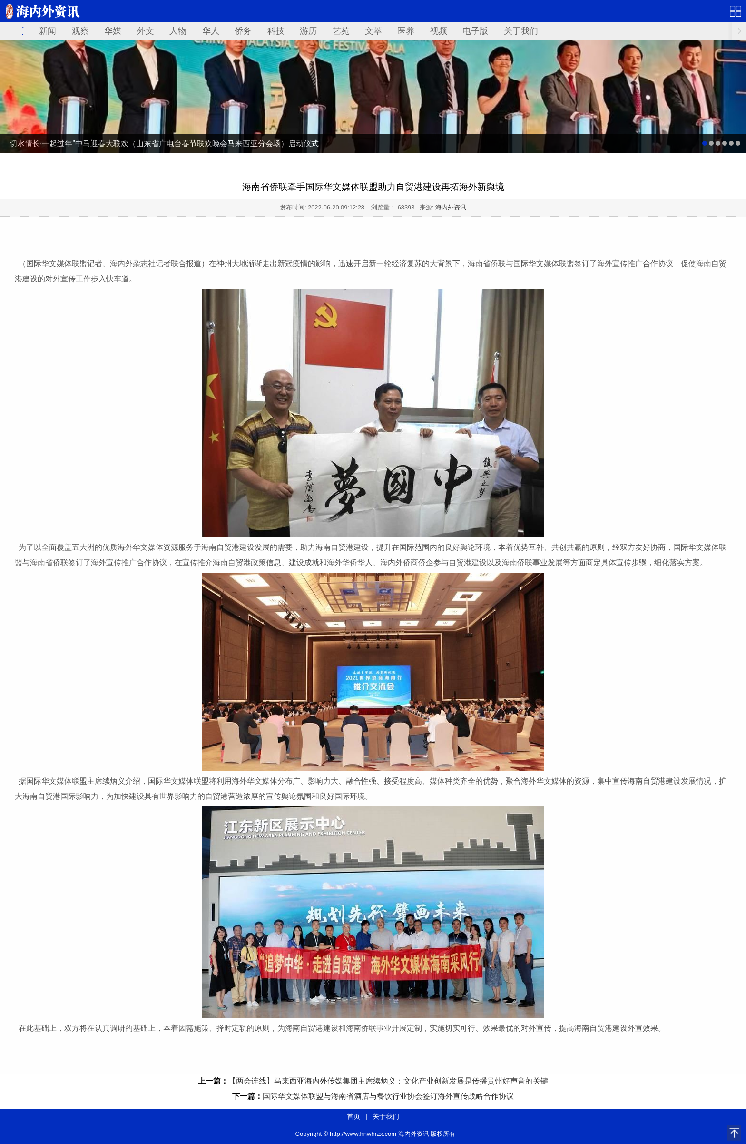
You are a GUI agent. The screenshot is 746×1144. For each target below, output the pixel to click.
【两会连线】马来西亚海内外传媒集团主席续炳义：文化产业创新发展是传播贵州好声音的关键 (388, 1081)
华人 (210, 31)
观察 (80, 31)
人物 (177, 31)
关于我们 (521, 31)
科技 (276, 31)
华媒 (112, 31)
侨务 (243, 31)
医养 (405, 31)
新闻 (47, 31)
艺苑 (341, 31)
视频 (438, 31)
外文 (145, 31)
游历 (308, 31)
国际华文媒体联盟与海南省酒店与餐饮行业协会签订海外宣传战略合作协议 (388, 1096)
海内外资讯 (450, 207)
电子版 (475, 31)
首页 (353, 1116)
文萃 (373, 31)
